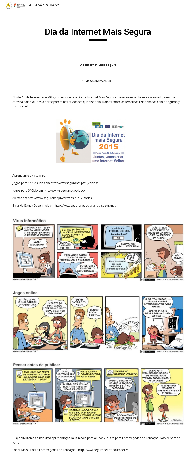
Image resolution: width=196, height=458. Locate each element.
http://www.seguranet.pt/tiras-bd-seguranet (85, 205)
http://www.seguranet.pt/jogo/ (64, 190)
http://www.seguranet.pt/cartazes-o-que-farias (60, 198)
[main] (98, 33)
